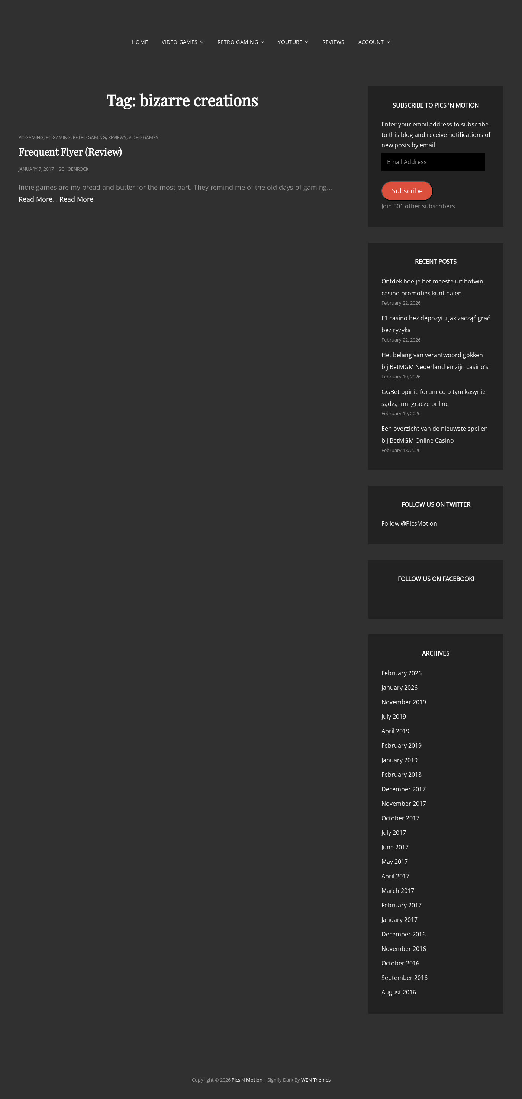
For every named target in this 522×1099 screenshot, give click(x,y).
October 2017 (400, 818)
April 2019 (395, 731)
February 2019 (401, 745)
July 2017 (393, 833)
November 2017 (403, 804)
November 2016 (403, 949)
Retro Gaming (238, 41)
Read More (35, 199)
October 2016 (400, 963)
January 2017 (399, 920)
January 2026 (399, 687)
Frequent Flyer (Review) (70, 151)
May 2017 (394, 862)
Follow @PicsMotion (409, 523)
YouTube (290, 41)
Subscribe (407, 190)
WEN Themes (316, 1079)
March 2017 (397, 891)
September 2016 (404, 978)
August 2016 (398, 992)
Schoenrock (73, 169)
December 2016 (403, 934)
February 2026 (401, 673)
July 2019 (393, 716)
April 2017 (395, 876)
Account (371, 41)
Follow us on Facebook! (436, 579)
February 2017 (401, 905)
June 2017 (395, 847)
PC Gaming (31, 137)
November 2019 (403, 702)
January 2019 (399, 760)
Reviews (333, 41)
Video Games (179, 41)
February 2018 (401, 774)
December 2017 (403, 789)
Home (140, 41)
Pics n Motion (247, 1079)
